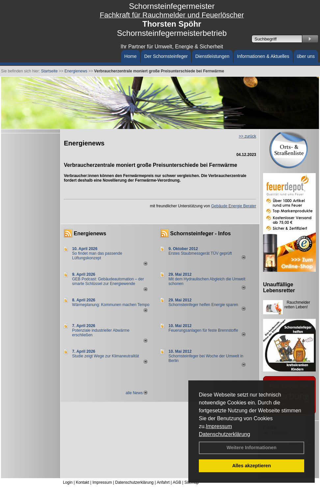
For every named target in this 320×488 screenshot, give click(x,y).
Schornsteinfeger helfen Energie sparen (203, 304)
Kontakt (82, 482)
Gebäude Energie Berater (233, 206)
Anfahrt (163, 482)
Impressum (219, 426)
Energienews (90, 233)
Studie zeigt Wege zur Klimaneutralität (105, 356)
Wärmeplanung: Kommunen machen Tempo (110, 304)
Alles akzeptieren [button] (251, 465)
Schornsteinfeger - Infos (200, 233)
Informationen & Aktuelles (263, 56)
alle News (136, 393)
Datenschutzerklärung (224, 434)
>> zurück (247, 136)
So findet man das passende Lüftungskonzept (97, 255)
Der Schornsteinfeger (166, 56)
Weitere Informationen (252, 447)
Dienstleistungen (212, 56)
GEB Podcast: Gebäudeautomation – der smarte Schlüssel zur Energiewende (108, 281)
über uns (306, 56)
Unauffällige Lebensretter (279, 287)
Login (67, 482)
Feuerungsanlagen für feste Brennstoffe (203, 330)
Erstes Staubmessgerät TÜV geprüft (200, 253)
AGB (177, 482)
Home (130, 56)
